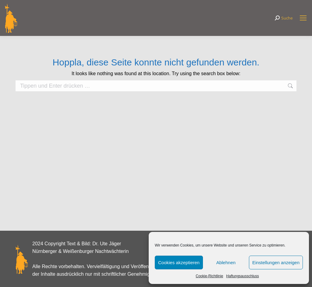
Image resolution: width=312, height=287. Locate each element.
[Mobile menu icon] (303, 18)
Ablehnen (226, 262)
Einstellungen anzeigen (276, 262)
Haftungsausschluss (242, 276)
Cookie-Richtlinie (209, 276)
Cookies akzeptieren (179, 262)
